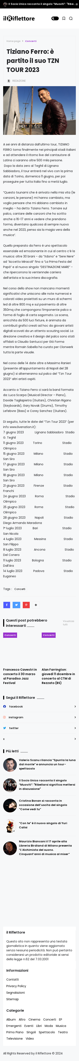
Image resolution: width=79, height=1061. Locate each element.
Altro (22, 1019)
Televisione (14, 1038)
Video (30, 1038)
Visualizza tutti (68, 623)
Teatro (63, 1032)
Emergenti (13, 1026)
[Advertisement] (29, 891)
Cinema (34, 1019)
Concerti (30, 41)
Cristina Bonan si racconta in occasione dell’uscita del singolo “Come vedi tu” (43, 805)
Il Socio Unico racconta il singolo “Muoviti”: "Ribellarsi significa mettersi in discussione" (47, 784)
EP (60, 1019)
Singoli (31, 1032)
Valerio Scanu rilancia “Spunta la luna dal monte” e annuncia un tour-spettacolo (47, 764)
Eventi (28, 1026)
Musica (61, 1026)
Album (11, 1019)
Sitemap (12, 999)
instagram (16, 717)
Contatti (12, 979)
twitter (14, 728)
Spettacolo (47, 1032)
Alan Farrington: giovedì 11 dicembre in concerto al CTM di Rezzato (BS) (58, 676)
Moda (49, 1026)
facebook (16, 707)
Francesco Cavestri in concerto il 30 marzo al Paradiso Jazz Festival (20, 676)
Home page (13, 41)
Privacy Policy (16, 986)
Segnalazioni (15, 993)
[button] (55, 18)
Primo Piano (15, 1032)
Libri (39, 1026)
